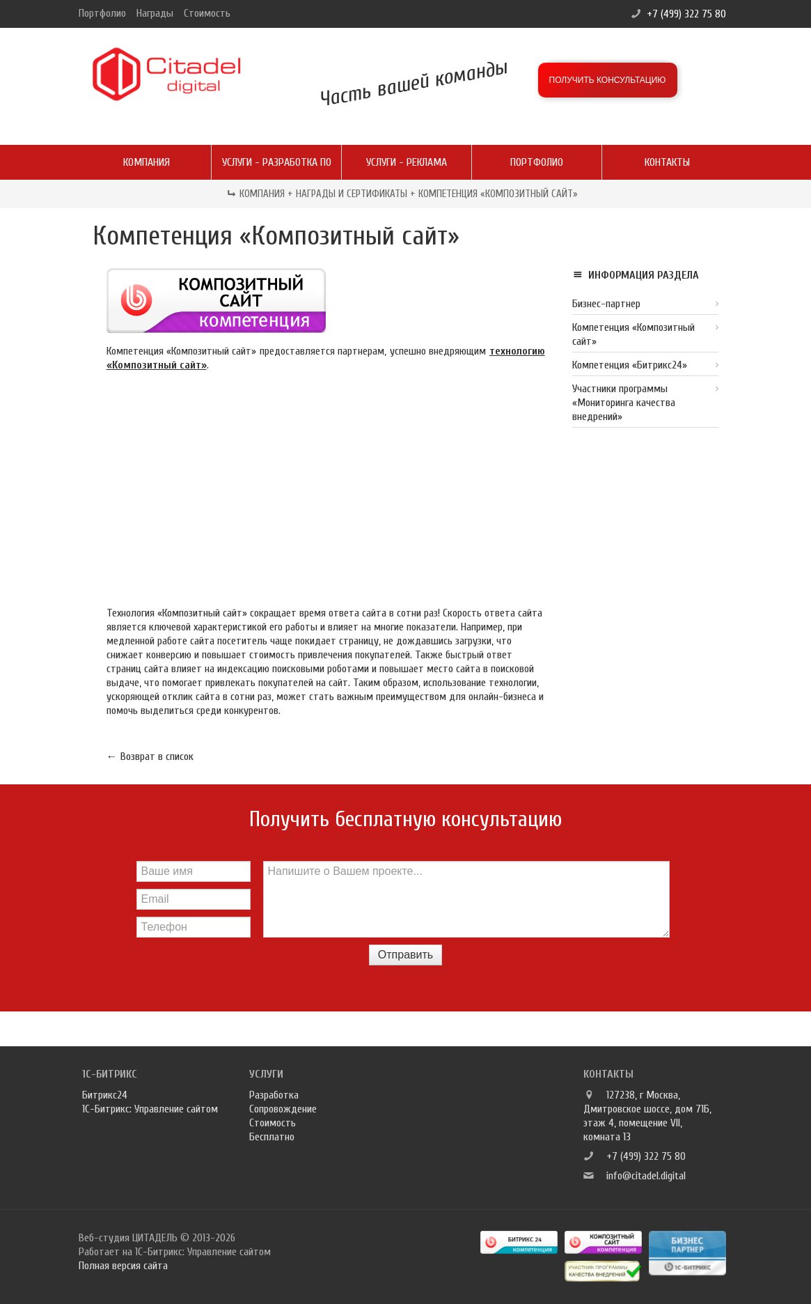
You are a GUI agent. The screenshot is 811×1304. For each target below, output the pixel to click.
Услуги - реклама (406, 162)
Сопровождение (283, 1109)
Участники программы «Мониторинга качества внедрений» (623, 402)
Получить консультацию (607, 80)
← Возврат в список (150, 756)
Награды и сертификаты (351, 194)
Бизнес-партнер (606, 303)
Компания (146, 162)
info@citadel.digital (646, 1176)
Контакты (667, 162)
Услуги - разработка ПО (276, 162)
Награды (154, 13)
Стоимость (207, 13)
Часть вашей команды (413, 82)
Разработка (274, 1095)
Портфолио (102, 13)
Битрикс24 (104, 1095)
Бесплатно (271, 1137)
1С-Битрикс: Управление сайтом (150, 1109)
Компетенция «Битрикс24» (629, 365)
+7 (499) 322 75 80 (686, 14)
